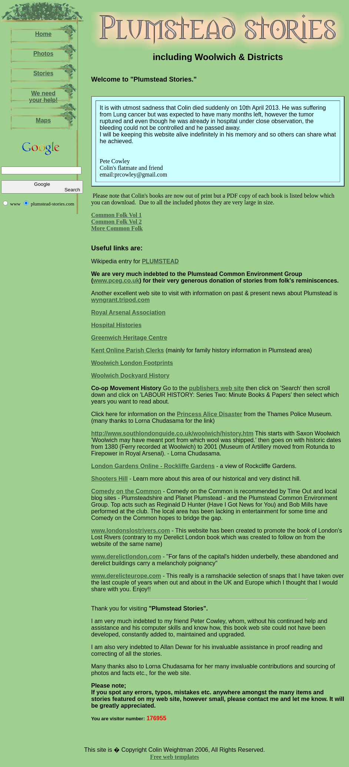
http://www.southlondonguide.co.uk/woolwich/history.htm (172, 433)
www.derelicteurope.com (126, 576)
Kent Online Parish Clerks (127, 350)
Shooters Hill (109, 478)
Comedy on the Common (126, 491)
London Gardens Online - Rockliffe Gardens (153, 466)
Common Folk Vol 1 (116, 215)
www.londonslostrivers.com (130, 530)
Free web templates (174, 757)
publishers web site (216, 388)
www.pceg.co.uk (116, 280)
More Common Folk (117, 228)
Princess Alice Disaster (209, 414)
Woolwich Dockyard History (130, 375)
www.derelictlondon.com (126, 556)
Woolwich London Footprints (132, 363)
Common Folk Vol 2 (116, 221)
